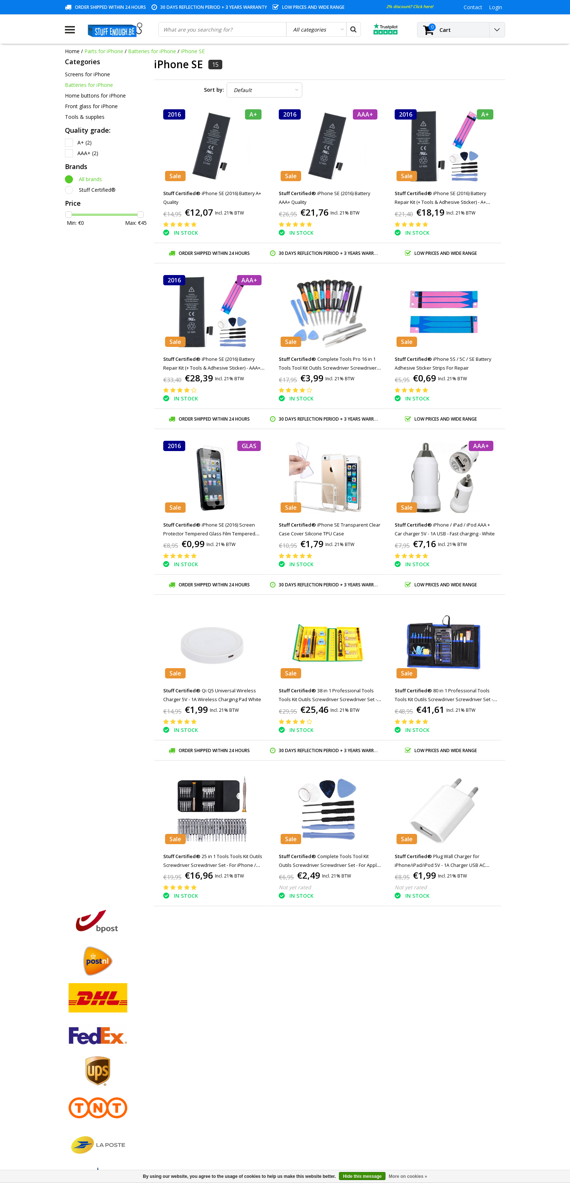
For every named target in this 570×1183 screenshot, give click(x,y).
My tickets (188, 1054)
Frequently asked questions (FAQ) (105, 1122)
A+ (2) (84, 142)
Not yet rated (295, 887)
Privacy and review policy (94, 1080)
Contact (74, 1054)
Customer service (85, 1071)
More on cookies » (408, 1176)
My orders (188, 1046)
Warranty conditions (89, 1063)
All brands (90, 179)
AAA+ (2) (87, 153)
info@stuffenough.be (424, 1131)
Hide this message (362, 1176)
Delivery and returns (89, 1105)
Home (72, 51)
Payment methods (87, 1046)
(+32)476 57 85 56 (444, 1143)
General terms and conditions (100, 1037)
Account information (89, 1097)
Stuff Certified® (97, 189)
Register (186, 1037)
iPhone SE (193, 51)
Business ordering (86, 1113)
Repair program (83, 1088)
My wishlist (189, 1063)
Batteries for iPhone (152, 51)
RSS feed (75, 1130)
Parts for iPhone (103, 51)
